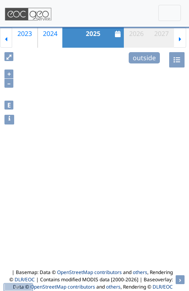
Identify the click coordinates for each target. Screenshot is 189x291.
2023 (24, 33)
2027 (161, 33)
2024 (50, 33)
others (140, 272)
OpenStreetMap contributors (89, 272)
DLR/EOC (25, 279)
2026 (136, 33)
